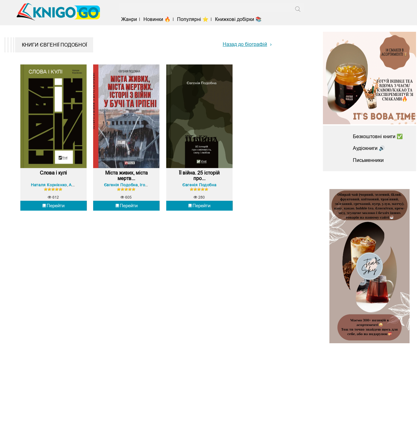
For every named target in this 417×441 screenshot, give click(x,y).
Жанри (129, 19)
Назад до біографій (245, 44)
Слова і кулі (53, 172)
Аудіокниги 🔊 (369, 148)
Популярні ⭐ (192, 19)
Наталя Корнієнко (49, 185)
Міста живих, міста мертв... (126, 175)
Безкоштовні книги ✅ (378, 136)
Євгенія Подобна (121, 185)
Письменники (368, 160)
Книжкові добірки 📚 (238, 19)
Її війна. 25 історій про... (199, 175)
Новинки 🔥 (157, 19)
